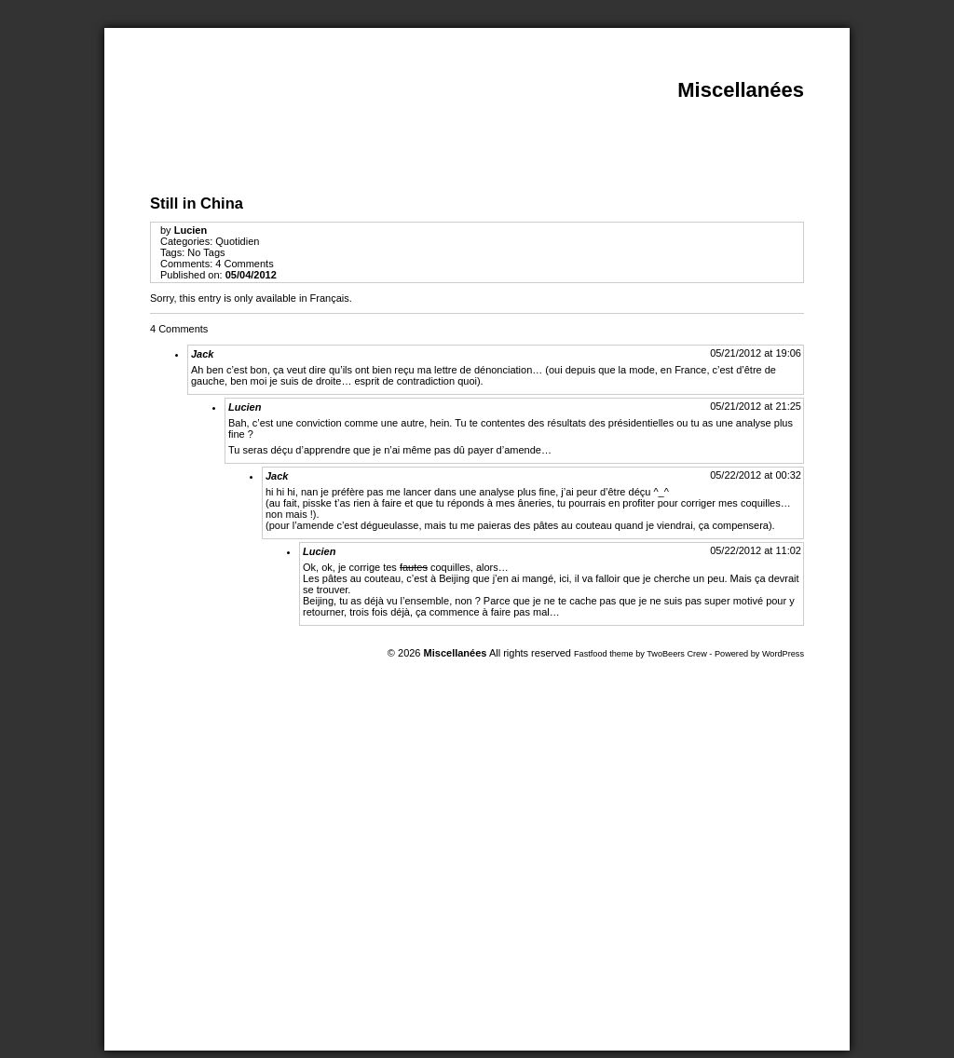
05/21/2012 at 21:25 (755, 406)
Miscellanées (740, 90)
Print (886, 123)
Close (886, 75)
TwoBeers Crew (677, 653)
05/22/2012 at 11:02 (755, 550)
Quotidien (237, 241)
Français (329, 298)
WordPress (783, 653)
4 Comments (244, 263)
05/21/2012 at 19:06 (755, 353)
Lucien (190, 230)
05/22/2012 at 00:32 (755, 475)
